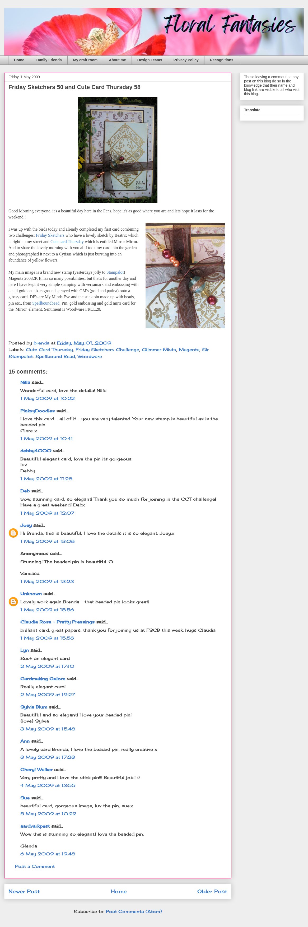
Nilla (25, 382)
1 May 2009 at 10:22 (47, 398)
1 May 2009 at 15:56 (47, 609)
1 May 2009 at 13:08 (47, 541)
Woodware (90, 356)
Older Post (212, 891)
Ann (25, 741)
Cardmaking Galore (42, 678)
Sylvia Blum (33, 707)
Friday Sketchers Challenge (107, 349)
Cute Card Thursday (49, 349)
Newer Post (24, 891)
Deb (25, 490)
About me (117, 60)
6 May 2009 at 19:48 (47, 853)
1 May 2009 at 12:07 (47, 513)
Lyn (24, 650)
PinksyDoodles (37, 410)
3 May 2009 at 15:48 (47, 729)
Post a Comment (35, 866)
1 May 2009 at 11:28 (46, 478)
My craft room (85, 60)
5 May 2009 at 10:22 (48, 813)
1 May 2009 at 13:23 (47, 581)
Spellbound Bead (55, 356)
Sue (25, 797)
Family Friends (49, 60)
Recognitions (222, 60)
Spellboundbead (45, 303)
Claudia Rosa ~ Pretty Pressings (57, 622)
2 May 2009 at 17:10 (47, 666)
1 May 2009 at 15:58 (47, 638)
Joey (26, 525)
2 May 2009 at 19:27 (47, 694)
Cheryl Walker (36, 769)
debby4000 (35, 450)
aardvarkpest (35, 826)
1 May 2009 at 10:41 (46, 438)
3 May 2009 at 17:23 (47, 757)
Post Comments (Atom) (134, 911)
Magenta (189, 349)
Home (19, 60)
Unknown (31, 593)
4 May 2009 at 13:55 (47, 785)
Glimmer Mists (159, 349)
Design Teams (149, 60)
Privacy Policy (186, 60)
